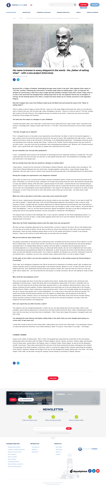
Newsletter (35, 452)
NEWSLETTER (26, 12)
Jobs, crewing (12, 459)
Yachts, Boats (19, 64)
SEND (69, 428)
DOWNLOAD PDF (26, 400)
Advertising (59, 449)
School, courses (12, 456)
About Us (58, 452)
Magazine (34, 449)
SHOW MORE (53, 378)
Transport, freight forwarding (16, 449)
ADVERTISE (95, 4)
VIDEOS (78, 12)
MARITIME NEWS (11, 12)
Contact (58, 454)
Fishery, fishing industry (14, 466)
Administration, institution (15, 464)
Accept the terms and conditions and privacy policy (54, 433)
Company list (35, 447)
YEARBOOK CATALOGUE (43, 12)
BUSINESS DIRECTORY (63, 12)
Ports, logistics (12, 454)
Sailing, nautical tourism (15, 452)
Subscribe (83, 4)
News (20, 18)
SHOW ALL (70, 394)
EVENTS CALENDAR (92, 12)
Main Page (59, 447)
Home (14, 18)
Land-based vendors (13, 461)
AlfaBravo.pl (56, 484)
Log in (83, 7)
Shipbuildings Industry (14, 447)
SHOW (13, 399)
